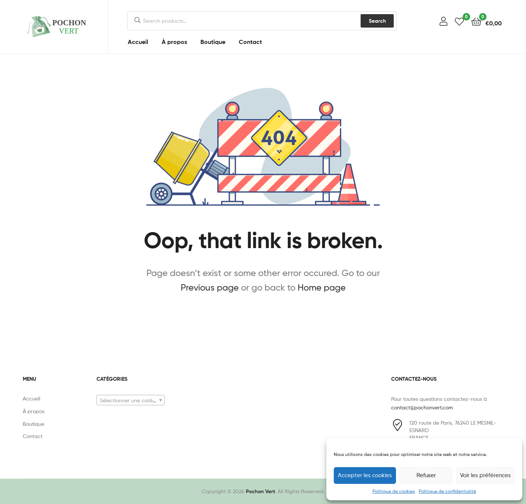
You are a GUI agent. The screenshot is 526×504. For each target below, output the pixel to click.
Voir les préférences (485, 475)
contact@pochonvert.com (422, 407)
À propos (174, 41)
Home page (322, 287)
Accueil (138, 41)
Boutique (212, 41)
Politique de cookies (394, 491)
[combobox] (130, 400)
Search (377, 21)
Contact (250, 41)
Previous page (210, 287)
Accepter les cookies (365, 475)
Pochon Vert (260, 491)
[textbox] (130, 400)
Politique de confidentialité (447, 491)
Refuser (426, 475)
